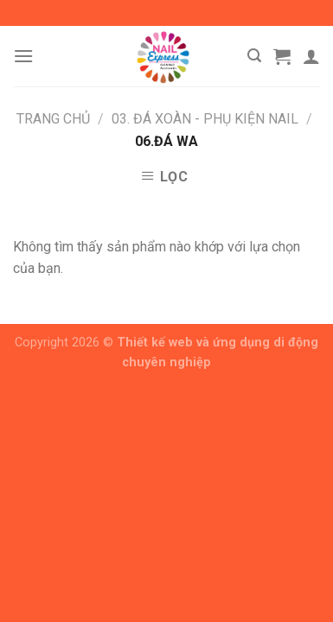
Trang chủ (53, 119)
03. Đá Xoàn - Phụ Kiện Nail (205, 119)
